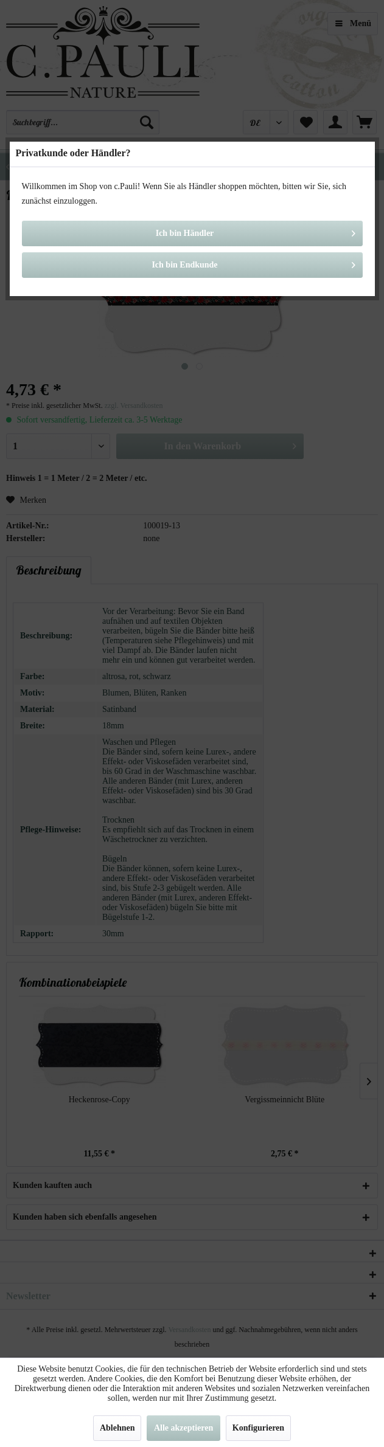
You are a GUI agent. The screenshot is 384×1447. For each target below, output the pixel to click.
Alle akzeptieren (183, 1427)
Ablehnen (117, 1427)
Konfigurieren (258, 1427)
